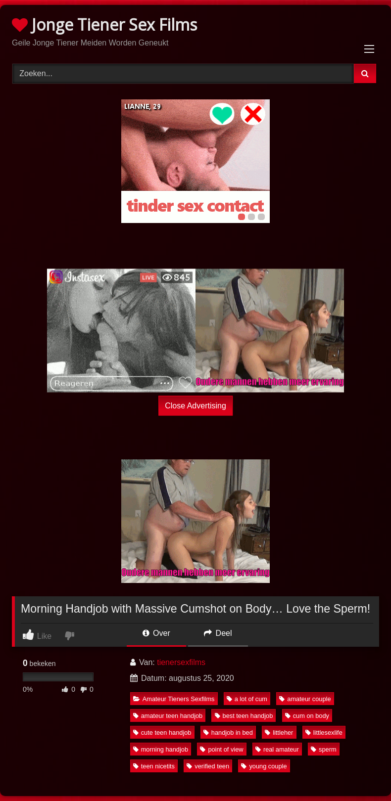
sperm (324, 749)
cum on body (307, 715)
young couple (264, 766)
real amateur (277, 749)
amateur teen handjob (168, 715)
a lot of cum (247, 699)
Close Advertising (195, 405)
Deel (218, 633)
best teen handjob (244, 715)
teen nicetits (154, 766)
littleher (279, 732)
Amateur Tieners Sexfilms (174, 699)
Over (156, 633)
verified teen (208, 766)
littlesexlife (323, 732)
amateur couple (305, 699)
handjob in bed (228, 732)
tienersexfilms (181, 662)
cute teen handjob (162, 732)
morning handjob (160, 749)
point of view (221, 749)
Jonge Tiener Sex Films (104, 24)
